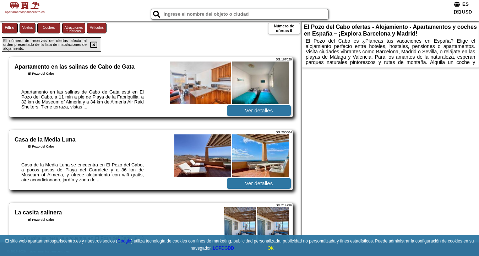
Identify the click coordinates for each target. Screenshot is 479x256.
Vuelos (27, 28)
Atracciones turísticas (73, 29)
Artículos (97, 28)
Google (124, 241)
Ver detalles (259, 110)
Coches (49, 28)
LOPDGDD (223, 248)
